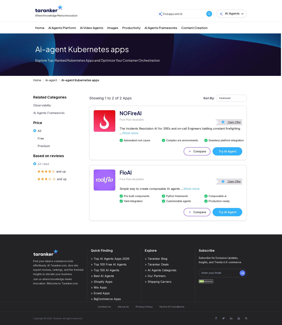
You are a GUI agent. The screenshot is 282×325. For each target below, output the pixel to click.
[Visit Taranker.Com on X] (223, 318)
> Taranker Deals (157, 264)
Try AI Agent (227, 151)
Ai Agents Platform (62, 28)
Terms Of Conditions (171, 306)
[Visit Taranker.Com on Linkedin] (231, 318)
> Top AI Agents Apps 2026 (110, 258)
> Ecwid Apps (100, 293)
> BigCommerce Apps (106, 299)
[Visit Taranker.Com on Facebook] (216, 318)
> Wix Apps (99, 287)
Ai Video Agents (91, 28)
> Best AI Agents (102, 276)
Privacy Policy (144, 306)
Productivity (131, 28)
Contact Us (104, 306)
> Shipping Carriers (158, 281)
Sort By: (208, 98)
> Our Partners (155, 276)
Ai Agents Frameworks (161, 28)
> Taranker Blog (156, 258)
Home (39, 28)
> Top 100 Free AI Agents (108, 264)
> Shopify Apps (101, 281)
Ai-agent (51, 80)
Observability (42, 105)
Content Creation (194, 28)
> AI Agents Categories (160, 270)
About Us (123, 306)
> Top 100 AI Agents (105, 270)
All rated (43, 164)
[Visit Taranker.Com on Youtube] (238, 318)
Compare (197, 151)
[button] (231, 14)
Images (112, 28)
